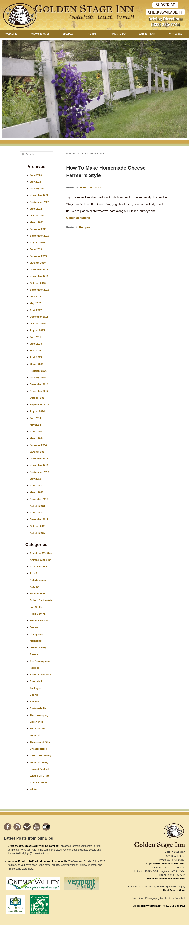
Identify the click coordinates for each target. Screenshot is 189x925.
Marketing (36, 640)
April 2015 (36, 357)
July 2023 (35, 181)
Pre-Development (40, 661)
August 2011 (37, 532)
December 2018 (39, 269)
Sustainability (38, 708)
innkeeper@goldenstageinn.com (166, 878)
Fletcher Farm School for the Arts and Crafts (41, 600)
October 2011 (38, 526)
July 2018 (35, 296)
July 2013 (35, 478)
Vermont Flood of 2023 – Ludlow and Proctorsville (37, 861)
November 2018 (39, 276)
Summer (35, 701)
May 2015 (35, 350)
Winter (34, 789)
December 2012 (39, 499)
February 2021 (38, 229)
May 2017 (35, 303)
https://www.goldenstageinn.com (165, 863)
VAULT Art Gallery (40, 755)
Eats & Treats (147, 33)
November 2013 (39, 465)
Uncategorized (38, 748)
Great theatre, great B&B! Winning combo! (33, 845)
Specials (68, 33)
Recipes (84, 227)
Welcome (11, 33)
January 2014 (38, 451)
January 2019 (38, 262)
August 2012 (37, 505)
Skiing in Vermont (40, 674)
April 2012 (36, 512)
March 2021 (37, 222)
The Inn (91, 33)
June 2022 (36, 208)
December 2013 (39, 458)
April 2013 (36, 485)
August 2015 (37, 330)
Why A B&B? (176, 33)
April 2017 (36, 310)
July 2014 (35, 418)
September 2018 (39, 289)
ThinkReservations (174, 890)
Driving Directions (165, 18)
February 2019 (38, 256)
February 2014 (38, 445)
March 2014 (37, 438)
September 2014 (39, 404)
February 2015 (38, 370)
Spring (34, 694)
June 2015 (36, 343)
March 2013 (37, 492)
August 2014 (37, 411)
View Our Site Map (174, 905)
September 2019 (39, 235)
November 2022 (39, 195)
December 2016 (39, 316)
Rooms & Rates (40, 33)
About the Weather (41, 553)
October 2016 (38, 323)
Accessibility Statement (147, 905)
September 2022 (39, 202)
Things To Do (117, 33)
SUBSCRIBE (165, 5)
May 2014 (35, 424)
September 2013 (39, 472)
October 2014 (38, 397)
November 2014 (39, 391)
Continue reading (80, 217)
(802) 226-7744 (165, 24)
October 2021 (38, 215)
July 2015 (35, 337)
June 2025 (36, 175)
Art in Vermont (38, 566)
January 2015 (38, 377)
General (34, 627)
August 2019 (37, 242)
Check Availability (165, 12)
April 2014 (36, 431)
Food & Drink (38, 613)
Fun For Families (40, 620)
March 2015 (37, 364)
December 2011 (39, 519)
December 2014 (39, 384)
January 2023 (38, 188)
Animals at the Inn (40, 559)
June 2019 (36, 249)
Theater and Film (40, 742)
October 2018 (38, 283)
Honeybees (36, 634)
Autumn (34, 586)
